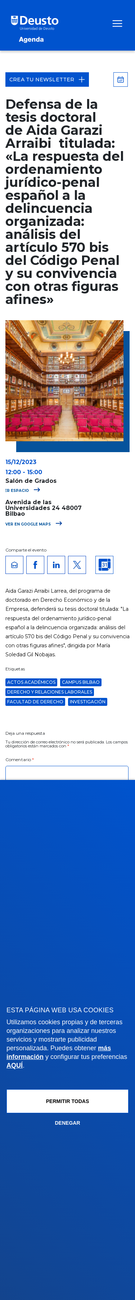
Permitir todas (67, 1101)
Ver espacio (21, 490)
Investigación (87, 701)
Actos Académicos (31, 682)
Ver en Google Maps (33, 524)
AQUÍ (14, 1065)
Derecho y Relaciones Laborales (49, 692)
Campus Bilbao (81, 682)
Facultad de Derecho (35, 701)
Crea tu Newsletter (47, 79)
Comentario (19, 759)
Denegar (67, 1123)
